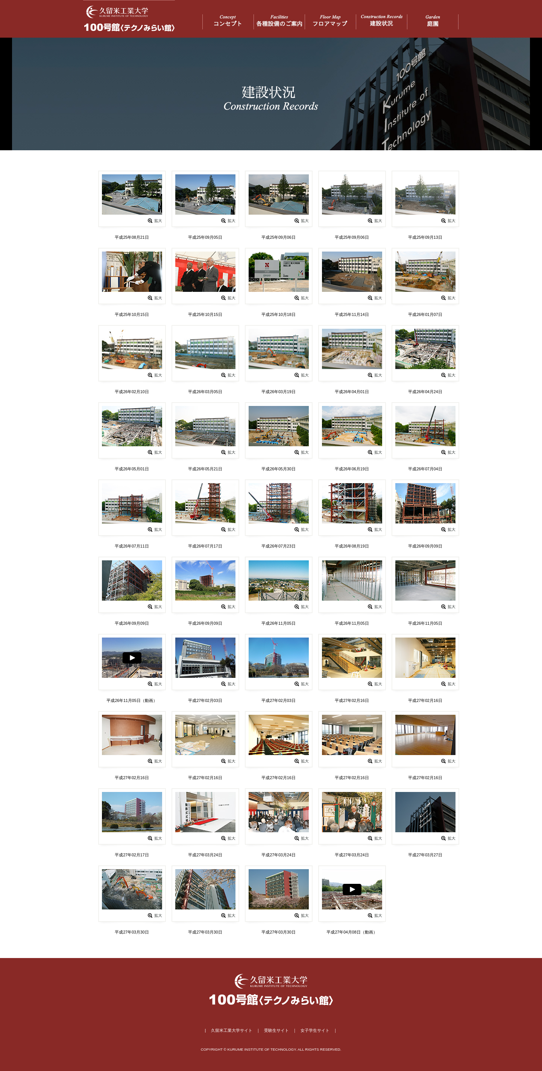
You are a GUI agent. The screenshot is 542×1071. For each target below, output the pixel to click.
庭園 (432, 21)
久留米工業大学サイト (231, 1030)
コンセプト (228, 21)
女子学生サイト (315, 1030)
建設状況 (381, 21)
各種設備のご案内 (279, 21)
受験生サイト (276, 1030)
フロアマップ (330, 21)
